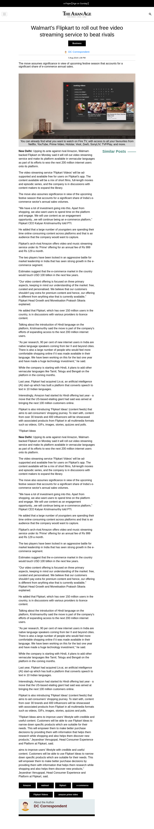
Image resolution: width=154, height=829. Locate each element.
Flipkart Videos (41, 794)
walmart (45, 785)
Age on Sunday (80, 3)
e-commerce (82, 785)
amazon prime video (68, 794)
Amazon (27, 785)
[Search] (150, 14)
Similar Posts (114, 151)
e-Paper (67, 3)
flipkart (63, 785)
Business (76, 43)
